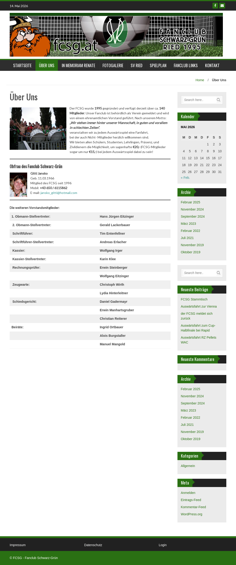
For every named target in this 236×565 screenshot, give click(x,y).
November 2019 (192, 245)
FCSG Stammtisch (194, 299)
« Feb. (185, 177)
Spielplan (158, 65)
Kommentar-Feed (193, 507)
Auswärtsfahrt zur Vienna (199, 306)
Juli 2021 (187, 238)
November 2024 (192, 209)
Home (200, 80)
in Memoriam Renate (78, 65)
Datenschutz (93, 545)
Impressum (18, 545)
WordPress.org (191, 514)
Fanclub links (186, 65)
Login (163, 545)
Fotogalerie (113, 65)
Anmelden (188, 493)
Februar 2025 (190, 202)
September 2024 (193, 216)
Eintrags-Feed (191, 500)
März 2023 (188, 223)
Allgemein (188, 466)
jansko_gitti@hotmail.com (59, 193)
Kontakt (212, 65)
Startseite (22, 65)
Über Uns (46, 65)
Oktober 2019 (191, 252)
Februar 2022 (190, 231)
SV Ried (136, 65)
